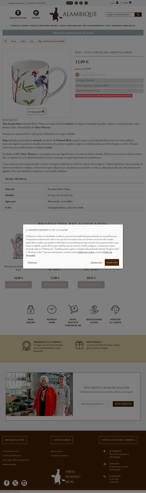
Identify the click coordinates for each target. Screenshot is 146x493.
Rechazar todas (96, 262)
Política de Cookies (86, 251)
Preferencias (32, 262)
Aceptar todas (112, 262)
